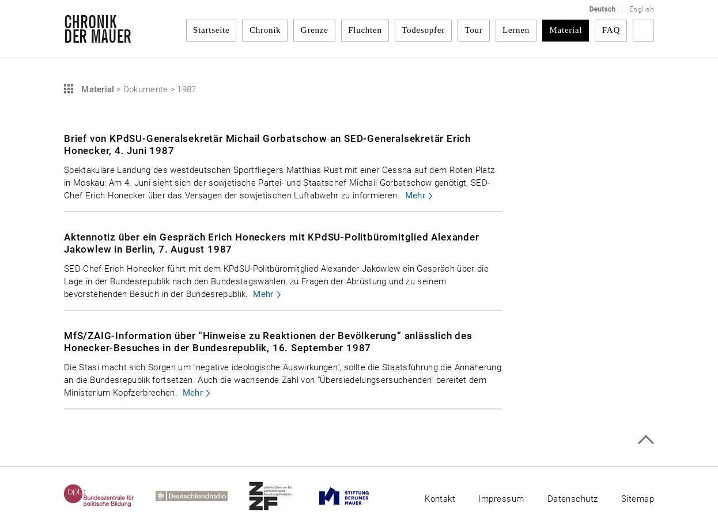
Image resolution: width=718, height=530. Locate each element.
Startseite (211, 30)
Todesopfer (423, 30)
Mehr (415, 195)
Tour (473, 30)
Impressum (501, 499)
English (641, 9)
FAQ (611, 30)
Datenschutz (572, 499)
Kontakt (440, 499)
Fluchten (365, 30)
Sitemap (637, 499)
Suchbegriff (643, 31)
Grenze (314, 30)
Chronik (265, 30)
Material (566, 30)
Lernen (516, 30)
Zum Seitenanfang (645, 440)
